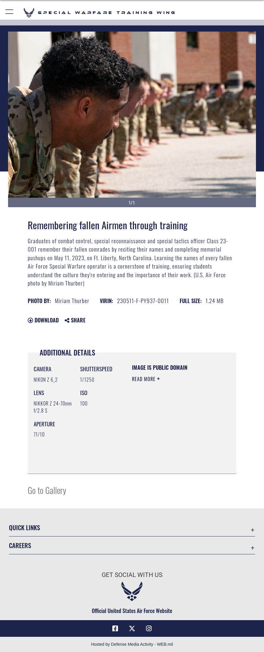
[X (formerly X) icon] (132, 628)
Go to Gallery (47, 489)
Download (43, 320)
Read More (144, 379)
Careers (20, 545)
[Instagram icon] (148, 628)
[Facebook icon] (115, 628)
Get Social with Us (132, 574)
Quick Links (24, 527)
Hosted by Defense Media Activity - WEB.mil (132, 644)
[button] (9, 12)
